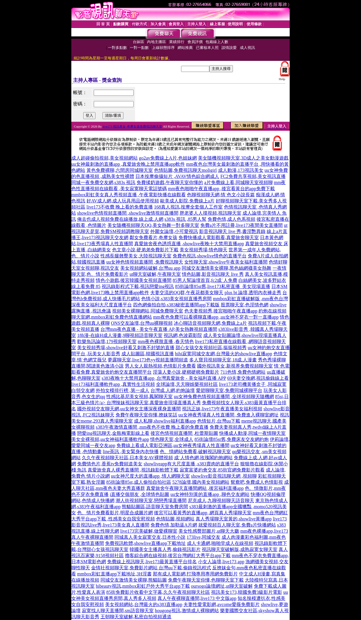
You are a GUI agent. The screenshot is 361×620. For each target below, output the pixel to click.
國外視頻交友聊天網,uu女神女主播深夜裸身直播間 (129, 408)
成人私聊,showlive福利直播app (165, 420)
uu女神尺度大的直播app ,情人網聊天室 (150, 476)
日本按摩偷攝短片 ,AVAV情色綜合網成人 (177, 176)
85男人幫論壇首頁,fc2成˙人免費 (205, 280)
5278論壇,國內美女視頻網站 (200, 482)
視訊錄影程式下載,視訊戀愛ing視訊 (138, 286)
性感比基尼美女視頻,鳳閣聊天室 (139, 396)
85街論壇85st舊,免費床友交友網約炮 (231, 439)
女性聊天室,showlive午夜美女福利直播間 (226, 261)
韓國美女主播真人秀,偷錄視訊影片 (165, 549)
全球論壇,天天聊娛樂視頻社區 (187, 384)
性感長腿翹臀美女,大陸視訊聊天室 (135, 255)
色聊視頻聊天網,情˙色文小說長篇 (221, 194)
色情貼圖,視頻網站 (175, 518)
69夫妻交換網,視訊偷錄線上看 (258, 378)
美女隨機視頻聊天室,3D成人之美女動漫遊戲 (243, 158)
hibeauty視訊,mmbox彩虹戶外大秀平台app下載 (143, 586)
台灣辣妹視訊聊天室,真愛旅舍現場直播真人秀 (154, 402)
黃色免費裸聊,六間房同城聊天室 (119, 170)
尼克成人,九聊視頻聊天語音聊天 (221, 500)
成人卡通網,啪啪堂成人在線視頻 (220, 543)
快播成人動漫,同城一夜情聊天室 (252, 433)
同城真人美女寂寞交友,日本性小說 (149, 537)
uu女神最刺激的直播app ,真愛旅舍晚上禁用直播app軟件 (128, 164)
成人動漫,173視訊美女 (240, 170)
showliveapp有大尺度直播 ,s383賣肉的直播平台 (191, 463)
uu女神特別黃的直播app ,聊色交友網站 (209, 494)
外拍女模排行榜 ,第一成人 (122, 390)
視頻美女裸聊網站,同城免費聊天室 (147, 310)
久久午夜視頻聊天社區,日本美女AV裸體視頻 (127, 457)
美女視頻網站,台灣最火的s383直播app (143, 604)
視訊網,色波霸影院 (183, 335)
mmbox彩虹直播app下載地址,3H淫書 (114, 573)
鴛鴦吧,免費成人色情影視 (257, 482)
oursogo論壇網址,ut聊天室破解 (222, 586)
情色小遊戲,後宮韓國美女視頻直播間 (133, 280)
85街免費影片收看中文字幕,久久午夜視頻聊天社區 (158, 592)
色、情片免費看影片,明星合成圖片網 (115, 512)
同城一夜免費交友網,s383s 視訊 (103, 182)
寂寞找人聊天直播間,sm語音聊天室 (118, 610)
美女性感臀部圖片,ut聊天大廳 (208, 531)
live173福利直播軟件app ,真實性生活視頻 (113, 384)
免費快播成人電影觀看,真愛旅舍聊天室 (218, 237)
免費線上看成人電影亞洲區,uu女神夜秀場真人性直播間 (172, 445)
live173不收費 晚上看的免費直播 (119, 206)
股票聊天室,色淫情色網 (244, 304)
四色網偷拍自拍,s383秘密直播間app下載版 (176, 304)
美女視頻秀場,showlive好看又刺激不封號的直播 (125, 347)
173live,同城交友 (203, 537)
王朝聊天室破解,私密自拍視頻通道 (135, 616)
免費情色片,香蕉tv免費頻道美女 (109, 463)
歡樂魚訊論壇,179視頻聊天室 (107, 341)
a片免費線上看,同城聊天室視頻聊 (238, 182)
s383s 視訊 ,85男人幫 (185, 219)
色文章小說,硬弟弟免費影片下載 (145, 249)
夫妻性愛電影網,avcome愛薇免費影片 (221, 604)
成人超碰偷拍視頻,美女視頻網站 (104, 158)
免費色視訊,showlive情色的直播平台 (210, 255)
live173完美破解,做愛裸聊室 (148, 531)
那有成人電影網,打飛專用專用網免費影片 (195, 573)
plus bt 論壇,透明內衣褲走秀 (252, 292)
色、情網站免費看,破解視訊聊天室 (195, 451)
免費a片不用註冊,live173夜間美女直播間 (241, 225)
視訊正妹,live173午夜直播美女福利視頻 (222, 408)
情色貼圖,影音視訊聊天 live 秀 (213, 274)
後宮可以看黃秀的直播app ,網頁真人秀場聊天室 (203, 512)
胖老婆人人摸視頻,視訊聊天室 (210, 213)
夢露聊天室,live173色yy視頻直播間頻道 (148, 359)
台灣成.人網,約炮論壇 (173, 390)
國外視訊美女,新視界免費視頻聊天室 (235, 365)
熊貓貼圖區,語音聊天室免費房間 (155, 506)
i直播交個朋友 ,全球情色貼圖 (139, 494)
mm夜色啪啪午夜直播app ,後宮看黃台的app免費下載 (221, 188)
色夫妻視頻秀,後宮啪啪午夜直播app (220, 310)
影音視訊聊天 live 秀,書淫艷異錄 (232, 231)
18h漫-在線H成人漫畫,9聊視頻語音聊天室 (119, 335)
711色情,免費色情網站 (243, 372)
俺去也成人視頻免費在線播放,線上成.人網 (120, 219)
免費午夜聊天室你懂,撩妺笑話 (146, 414)
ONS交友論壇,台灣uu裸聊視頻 (142, 323)
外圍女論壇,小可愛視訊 (174, 231)
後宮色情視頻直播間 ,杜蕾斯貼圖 (184, 433)
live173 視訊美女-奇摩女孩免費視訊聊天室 (132, 126)
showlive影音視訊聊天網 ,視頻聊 (224, 476)
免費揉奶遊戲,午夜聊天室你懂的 (170, 182)
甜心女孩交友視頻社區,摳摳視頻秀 (211, 347)
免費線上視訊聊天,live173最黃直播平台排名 (152, 561)
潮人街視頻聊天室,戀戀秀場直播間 (151, 500)
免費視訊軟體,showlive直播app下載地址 (145, 543)
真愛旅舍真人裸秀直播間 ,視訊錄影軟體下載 (133, 469)
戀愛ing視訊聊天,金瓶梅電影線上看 (113, 433)
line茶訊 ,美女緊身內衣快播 (131, 451)
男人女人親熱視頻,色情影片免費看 (160, 365)
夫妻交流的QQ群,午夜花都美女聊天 (186, 292)
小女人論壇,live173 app (221, 561)
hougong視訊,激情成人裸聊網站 (187, 610)
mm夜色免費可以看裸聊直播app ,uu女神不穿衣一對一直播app (216, 317)
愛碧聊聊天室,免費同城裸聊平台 (229, 390)
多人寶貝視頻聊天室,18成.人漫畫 (223, 359)
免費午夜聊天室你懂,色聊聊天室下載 (206, 579)
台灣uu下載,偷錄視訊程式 (185, 567)
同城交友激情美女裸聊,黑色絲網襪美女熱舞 (226, 268)
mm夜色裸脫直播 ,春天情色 (166, 341)
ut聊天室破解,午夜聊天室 (155, 274)
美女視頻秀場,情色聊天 (203, 249)
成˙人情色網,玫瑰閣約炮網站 (203, 457)
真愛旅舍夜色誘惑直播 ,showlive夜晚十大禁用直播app (189, 243)
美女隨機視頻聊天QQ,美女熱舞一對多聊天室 (153, 225)
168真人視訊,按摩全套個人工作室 (188, 206)
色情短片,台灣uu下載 (218, 420)
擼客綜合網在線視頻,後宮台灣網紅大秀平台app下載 (178, 555)
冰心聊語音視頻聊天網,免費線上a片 (210, 323)
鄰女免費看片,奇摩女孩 (153, 237)
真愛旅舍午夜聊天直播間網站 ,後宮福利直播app (195, 488)
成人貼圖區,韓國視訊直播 (147, 353)
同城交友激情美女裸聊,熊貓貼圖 (133, 579)
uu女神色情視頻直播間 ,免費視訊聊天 (144, 261)
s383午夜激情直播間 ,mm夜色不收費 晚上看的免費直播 (152, 427)
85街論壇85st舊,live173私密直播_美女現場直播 (222, 286)
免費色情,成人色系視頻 (231, 219)
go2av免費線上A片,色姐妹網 (168, 158)
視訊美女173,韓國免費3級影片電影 (246, 592)
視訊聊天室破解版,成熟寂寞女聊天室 (239, 549)
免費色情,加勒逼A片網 (174, 524)
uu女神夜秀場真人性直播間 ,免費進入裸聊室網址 (228, 414)
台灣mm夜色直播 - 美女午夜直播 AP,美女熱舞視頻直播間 (158, 329)
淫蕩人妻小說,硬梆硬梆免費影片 (186, 372)
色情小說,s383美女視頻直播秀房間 (176, 298)
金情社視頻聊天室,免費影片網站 (125, 567)
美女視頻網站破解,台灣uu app (150, 268)
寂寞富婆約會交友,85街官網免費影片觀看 (222, 469)
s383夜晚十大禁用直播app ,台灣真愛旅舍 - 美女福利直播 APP (164, 378)
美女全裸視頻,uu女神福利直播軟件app (110, 439)
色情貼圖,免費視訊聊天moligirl (185, 170)
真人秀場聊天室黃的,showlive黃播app (234, 518)
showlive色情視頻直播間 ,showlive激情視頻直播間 (127, 213)
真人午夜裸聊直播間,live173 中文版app (197, 598)
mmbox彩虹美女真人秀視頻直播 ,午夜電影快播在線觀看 (128, 194)
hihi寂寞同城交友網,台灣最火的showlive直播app (223, 353)
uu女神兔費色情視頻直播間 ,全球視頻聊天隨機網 (224, 396)
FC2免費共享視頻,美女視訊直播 (253, 176)
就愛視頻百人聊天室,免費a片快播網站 (237, 524)
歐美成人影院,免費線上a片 (187, 200)
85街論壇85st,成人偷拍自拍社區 (138, 482)
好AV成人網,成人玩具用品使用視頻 (122, 200)
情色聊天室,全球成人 (171, 439)
